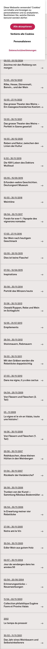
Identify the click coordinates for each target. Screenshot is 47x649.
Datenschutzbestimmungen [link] (22, 50)
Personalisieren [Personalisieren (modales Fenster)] (22, 41)
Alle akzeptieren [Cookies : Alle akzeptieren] (22, 26)
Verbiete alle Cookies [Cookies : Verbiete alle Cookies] (22, 34)
